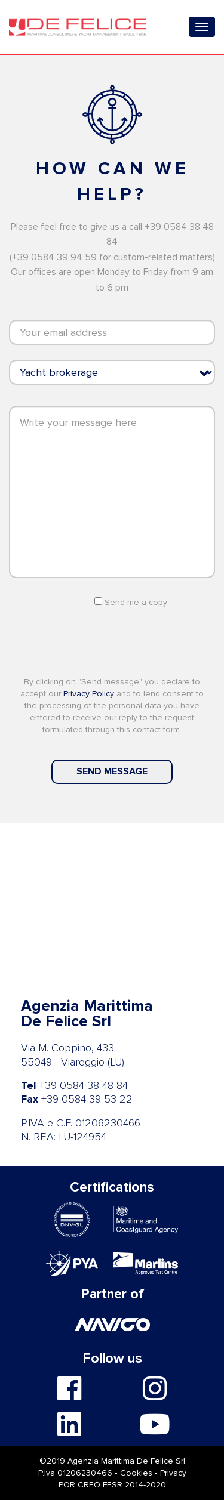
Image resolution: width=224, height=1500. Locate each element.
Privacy (173, 1473)
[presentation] (112, 641)
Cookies (136, 1473)
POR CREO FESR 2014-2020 (112, 1485)
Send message (112, 771)
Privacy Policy (89, 694)
